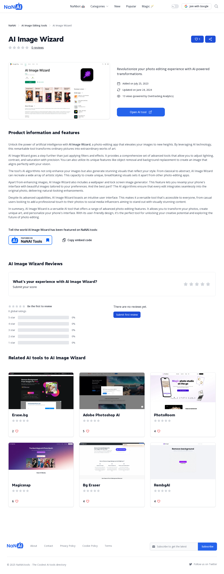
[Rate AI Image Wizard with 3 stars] (196, 284)
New (117, 6)
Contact (48, 545)
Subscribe (207, 546)
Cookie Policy (90, 545)
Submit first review (127, 314)
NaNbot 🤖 (77, 6)
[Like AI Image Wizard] (197, 39)
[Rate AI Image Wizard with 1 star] (185, 284)
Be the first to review (39, 306)
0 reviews (37, 47)
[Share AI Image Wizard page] (210, 39)
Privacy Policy (67, 545)
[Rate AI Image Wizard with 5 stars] (208, 284)
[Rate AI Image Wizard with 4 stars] (202, 284)
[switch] (175, 6)
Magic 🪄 (148, 6)
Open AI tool (141, 112)
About (33, 545)
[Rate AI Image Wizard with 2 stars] (191, 284)
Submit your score (25, 287)
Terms (108, 545)
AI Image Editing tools (34, 25)
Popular (131, 6)
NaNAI (12, 25)
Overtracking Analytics (160, 96)
